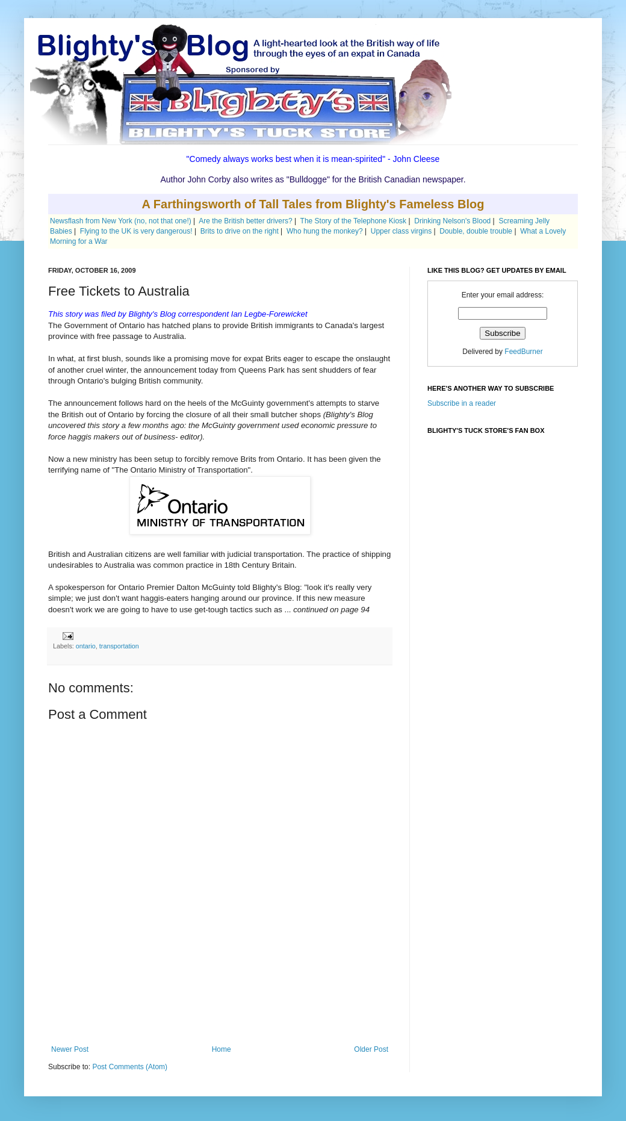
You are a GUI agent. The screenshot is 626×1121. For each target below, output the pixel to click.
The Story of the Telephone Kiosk (353, 221)
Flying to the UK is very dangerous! (136, 231)
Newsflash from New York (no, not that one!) (120, 221)
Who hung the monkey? (325, 231)
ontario (86, 646)
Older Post (371, 1049)
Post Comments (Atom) (129, 1067)
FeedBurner (523, 351)
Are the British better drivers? (245, 221)
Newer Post (69, 1049)
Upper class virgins (401, 231)
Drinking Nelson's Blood (452, 221)
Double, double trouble (475, 231)
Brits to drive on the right (239, 231)
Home (221, 1049)
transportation (119, 646)
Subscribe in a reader (461, 403)
